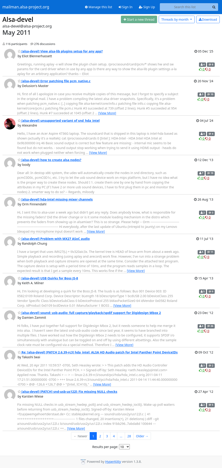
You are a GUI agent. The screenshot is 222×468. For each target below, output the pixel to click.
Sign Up (147, 7)
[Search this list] (185, 7)
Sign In (126, 7)
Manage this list (98, 7)
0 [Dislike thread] (208, 69)
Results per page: (105, 447)
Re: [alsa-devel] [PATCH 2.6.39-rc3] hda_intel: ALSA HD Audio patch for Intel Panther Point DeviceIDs (98, 352)
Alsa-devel (18, 19)
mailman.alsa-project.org (26, 7)
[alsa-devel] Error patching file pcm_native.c (54, 81)
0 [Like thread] (202, 69)
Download (208, 19)
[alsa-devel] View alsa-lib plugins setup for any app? (60, 51)
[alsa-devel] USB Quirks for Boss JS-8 (48, 278)
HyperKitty (113, 461)
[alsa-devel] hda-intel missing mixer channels (55, 199)
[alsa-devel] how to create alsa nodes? (50, 160)
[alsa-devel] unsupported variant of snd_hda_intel (59, 120)
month (175, 19)
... (121, 436)
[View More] (107, 113)
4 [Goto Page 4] (114, 436)
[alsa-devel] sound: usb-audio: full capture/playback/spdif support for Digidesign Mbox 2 (89, 313)
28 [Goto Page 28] (129, 436)
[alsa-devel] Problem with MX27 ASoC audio (54, 238)
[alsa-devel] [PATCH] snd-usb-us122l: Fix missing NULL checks (67, 391)
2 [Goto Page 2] (100, 436)
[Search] (214, 7)
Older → (142, 436)
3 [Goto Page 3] (107, 436)
